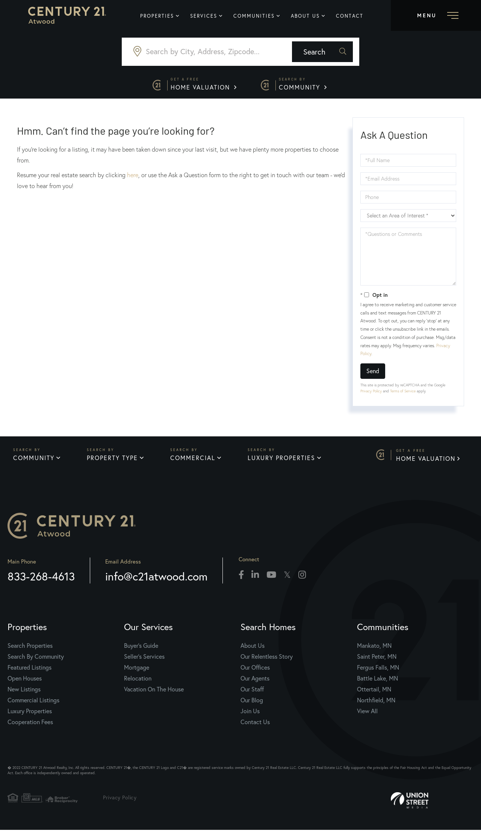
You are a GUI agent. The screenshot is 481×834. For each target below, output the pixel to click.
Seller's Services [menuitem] (144, 660)
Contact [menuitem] (352, 16)
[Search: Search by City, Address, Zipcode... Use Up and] (207, 52)
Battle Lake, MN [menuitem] (377, 682)
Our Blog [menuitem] (251, 704)
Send (372, 373)
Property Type (112, 461)
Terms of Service (403, 393)
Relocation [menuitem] (137, 682)
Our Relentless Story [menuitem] (266, 660)
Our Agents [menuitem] (254, 682)
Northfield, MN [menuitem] (376, 704)
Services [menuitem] (206, 16)
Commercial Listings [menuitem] (33, 704)
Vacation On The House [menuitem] (154, 693)
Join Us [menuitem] (250, 715)
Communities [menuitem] (257, 16)
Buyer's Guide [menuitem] (141, 649)
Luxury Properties (282, 461)
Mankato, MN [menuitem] (374, 649)
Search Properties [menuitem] (30, 649)
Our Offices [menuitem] (255, 671)
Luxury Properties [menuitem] (30, 715)
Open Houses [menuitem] (25, 682)
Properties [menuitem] (160, 16)
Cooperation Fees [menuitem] (30, 726)
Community (305, 85)
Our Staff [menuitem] (252, 693)
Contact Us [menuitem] (255, 726)
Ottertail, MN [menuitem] (374, 693)
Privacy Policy (371, 393)
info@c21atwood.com (156, 580)
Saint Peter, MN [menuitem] (376, 660)
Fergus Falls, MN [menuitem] (378, 671)
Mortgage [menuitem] (136, 671)
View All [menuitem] (367, 715)
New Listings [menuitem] (24, 693)
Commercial (193, 461)
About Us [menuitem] (308, 16)
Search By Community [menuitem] (36, 660)
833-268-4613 (41, 580)
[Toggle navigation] (436, 15)
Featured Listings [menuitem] (29, 671)
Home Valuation (202, 85)
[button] (332, 52)
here (132, 177)
